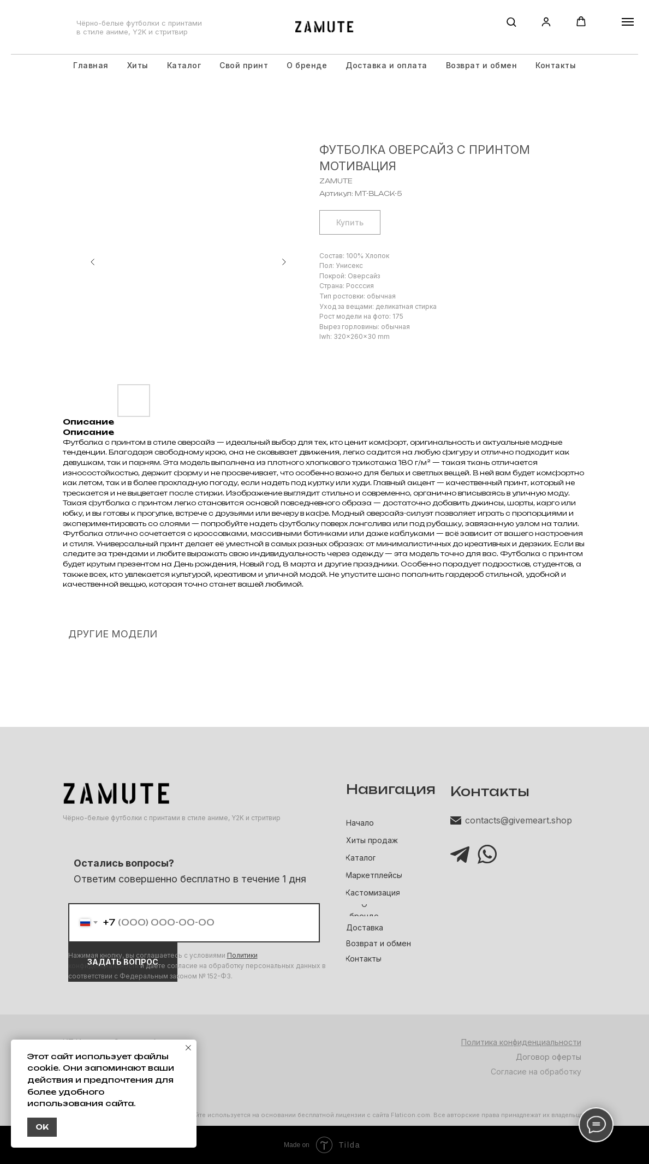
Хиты (137, 65)
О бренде (307, 65)
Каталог (184, 65)
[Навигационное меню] (628, 22)
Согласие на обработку (536, 1071)
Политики (242, 955)
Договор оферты (548, 1056)
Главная (91, 65)
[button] (511, 21)
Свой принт (243, 65)
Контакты (555, 65)
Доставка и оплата (386, 65)
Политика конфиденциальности (521, 1042)
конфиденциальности (103, 966)
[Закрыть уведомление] (188, 1047)
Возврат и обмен (481, 65)
